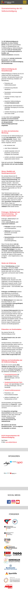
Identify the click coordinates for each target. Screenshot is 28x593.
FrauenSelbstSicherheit (10, 374)
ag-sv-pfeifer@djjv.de (11, 442)
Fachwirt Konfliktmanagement (12, 390)
